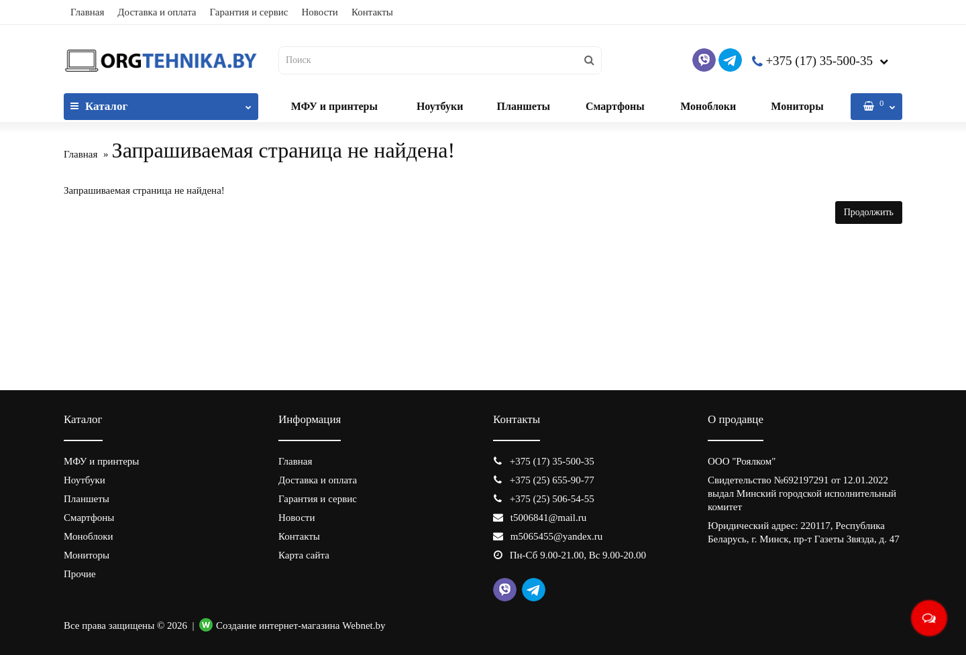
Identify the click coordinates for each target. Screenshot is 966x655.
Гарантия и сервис (249, 12)
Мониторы (797, 106)
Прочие (80, 574)
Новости (319, 12)
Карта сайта (303, 555)
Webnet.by (363, 625)
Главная (87, 12)
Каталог (161, 103)
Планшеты (523, 106)
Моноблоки (708, 106)
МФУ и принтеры (334, 106)
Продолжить (869, 212)
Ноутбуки (440, 106)
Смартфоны (615, 106)
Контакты (372, 12)
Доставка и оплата (156, 12)
